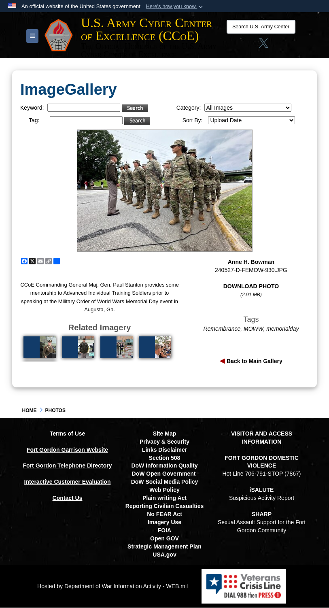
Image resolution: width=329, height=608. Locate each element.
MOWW (253, 329)
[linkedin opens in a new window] (276, 46)
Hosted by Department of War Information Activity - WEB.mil (112, 586)
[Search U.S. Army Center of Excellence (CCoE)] (259, 27)
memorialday (282, 329)
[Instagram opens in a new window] (246, 46)
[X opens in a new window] (261, 46)
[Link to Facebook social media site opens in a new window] (231, 46)
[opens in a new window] (293, 46)
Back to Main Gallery (253, 361)
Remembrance (221, 329)
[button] (175, 6)
